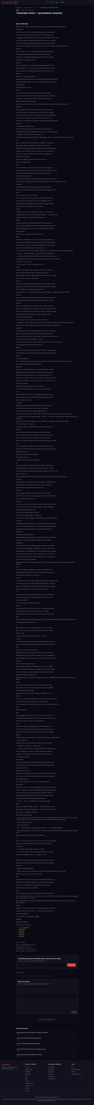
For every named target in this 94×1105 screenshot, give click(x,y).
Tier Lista (27, 1067)
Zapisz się (71, 965)
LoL (48, 2)
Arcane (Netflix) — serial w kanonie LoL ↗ (26, 948)
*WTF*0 (21, 934)
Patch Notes (28, 1071)
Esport (26, 1078)
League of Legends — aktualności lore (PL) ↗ (27, 950)
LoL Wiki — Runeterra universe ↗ (24, 946)
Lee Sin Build (51, 1078)
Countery (27, 1088)
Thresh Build (51, 1076)
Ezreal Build (51, 1069)
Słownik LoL (28, 1085)
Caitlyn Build (51, 1071)
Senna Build (51, 1067)
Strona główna (19, 7)
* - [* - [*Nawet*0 (24, 927)
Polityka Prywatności (76, 1074)
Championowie (28, 1069)
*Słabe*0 (21, 936)
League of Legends (27, 7)
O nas (62, 2)
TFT (53, 2)
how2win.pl (6, 1064)
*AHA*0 (21, 931)
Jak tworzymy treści (76, 1069)
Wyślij (74, 1012)
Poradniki (27, 1081)
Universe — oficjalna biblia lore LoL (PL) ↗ (26, 944)
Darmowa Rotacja (29, 1083)
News (57, 2)
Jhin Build (50, 1074)
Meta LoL (27, 1090)
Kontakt (73, 1071)
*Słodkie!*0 (22, 929)
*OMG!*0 (21, 932)
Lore (34, 7)
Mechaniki (27, 1074)
